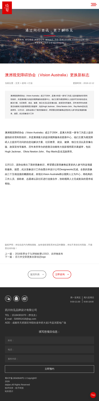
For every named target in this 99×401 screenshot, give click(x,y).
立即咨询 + (62, 274)
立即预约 (49, 369)
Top (93, 395)
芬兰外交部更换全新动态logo (30, 257)
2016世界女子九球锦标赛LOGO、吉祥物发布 (39, 253)
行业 (30, 83)
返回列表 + (37, 274)
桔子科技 (19, 388)
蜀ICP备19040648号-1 (15, 378)
